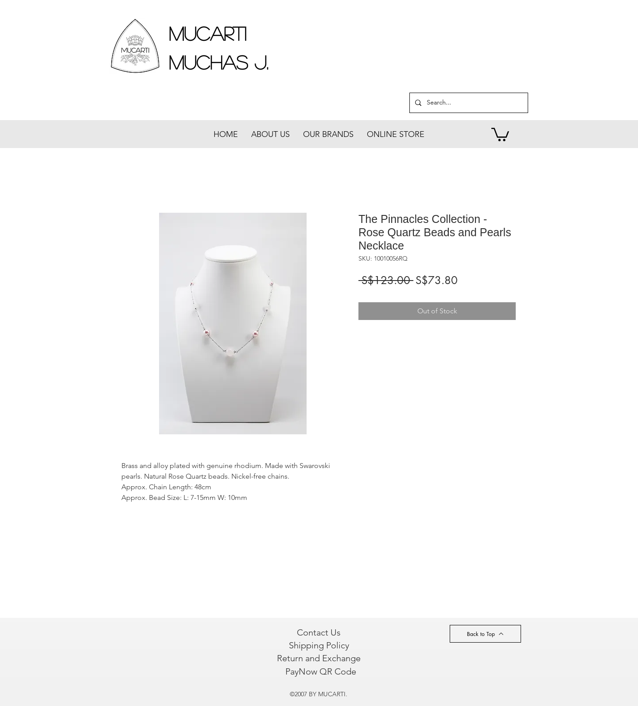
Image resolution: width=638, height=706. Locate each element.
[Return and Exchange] (318, 658)
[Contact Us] (319, 632)
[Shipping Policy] (318, 645)
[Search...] (468, 103)
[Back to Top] (485, 634)
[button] (500, 133)
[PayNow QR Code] (320, 671)
